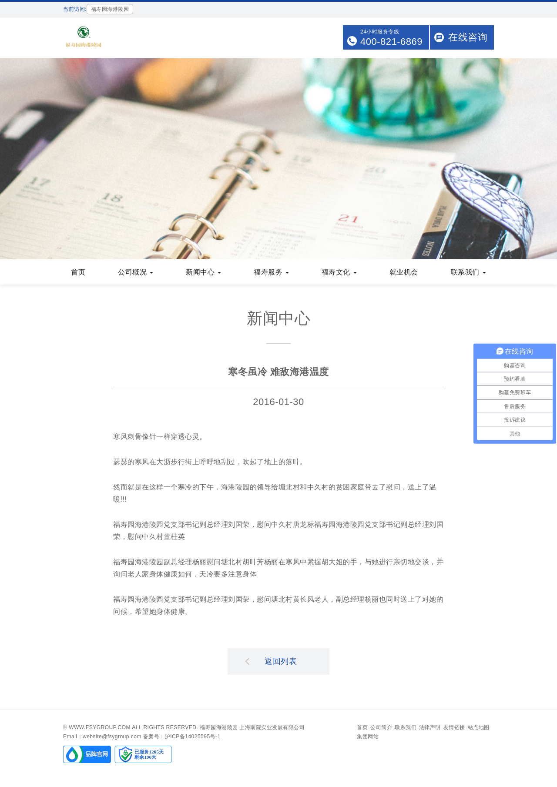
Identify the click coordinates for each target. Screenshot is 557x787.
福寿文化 (339, 272)
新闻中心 (203, 272)
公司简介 (381, 727)
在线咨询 (467, 37)
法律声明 (430, 727)
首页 (78, 272)
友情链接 (454, 727)
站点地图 (479, 727)
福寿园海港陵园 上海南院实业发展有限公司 (252, 727)
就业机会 (403, 272)
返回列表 (271, 661)
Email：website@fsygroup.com (102, 736)
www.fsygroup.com (100, 727)
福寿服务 (271, 272)
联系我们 (468, 272)
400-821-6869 (391, 41)
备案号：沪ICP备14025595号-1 (182, 736)
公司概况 (135, 272)
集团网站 (368, 736)
